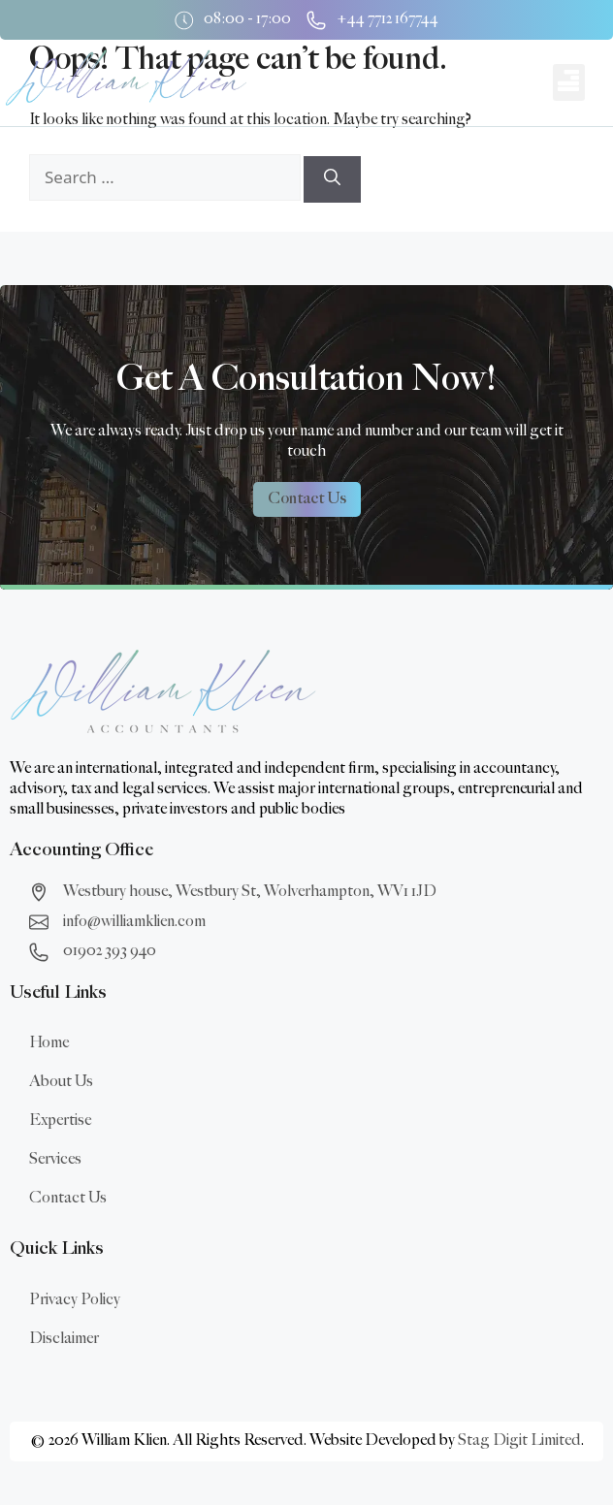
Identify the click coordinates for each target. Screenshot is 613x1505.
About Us (61, 1082)
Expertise (60, 1120)
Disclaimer (64, 1338)
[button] (569, 82)
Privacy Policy (74, 1300)
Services (55, 1159)
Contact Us (68, 1198)
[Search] (332, 179)
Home (49, 1043)
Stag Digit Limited (519, 1440)
